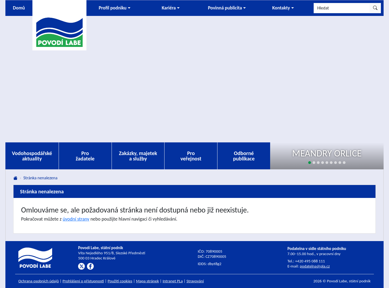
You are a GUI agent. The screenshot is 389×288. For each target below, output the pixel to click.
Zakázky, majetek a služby (138, 156)
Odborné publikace (244, 156)
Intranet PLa (173, 281)
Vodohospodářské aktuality (32, 156)
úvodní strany (76, 219)
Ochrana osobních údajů (38, 281)
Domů (19, 8)
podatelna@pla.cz (315, 266)
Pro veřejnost (191, 156)
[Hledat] (342, 8)
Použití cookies (120, 281)
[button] (114, 8)
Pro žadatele (85, 156)
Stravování (195, 281)
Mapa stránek (147, 281)
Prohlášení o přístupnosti (83, 281)
